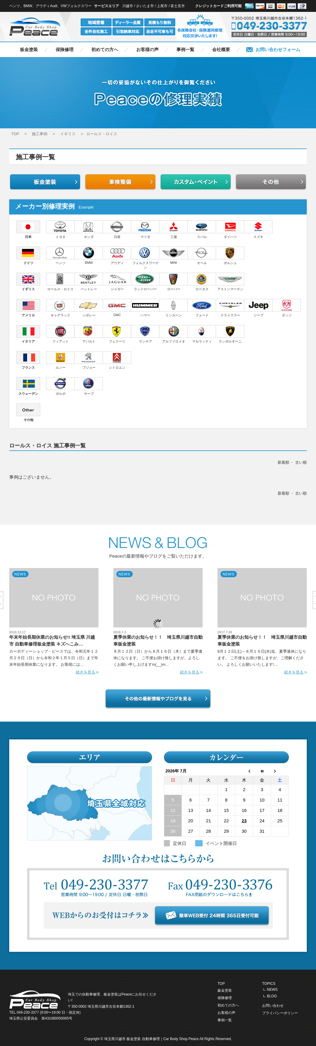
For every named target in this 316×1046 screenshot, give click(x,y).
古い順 (301, 462)
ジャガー (117, 282)
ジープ (258, 308)
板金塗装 (29, 49)
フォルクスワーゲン (145, 258)
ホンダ (89, 229)
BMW (89, 255)
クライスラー (230, 308)
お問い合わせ (273, 1006)
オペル (202, 256)
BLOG (272, 996)
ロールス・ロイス (60, 282)
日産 (117, 229)
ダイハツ (230, 229)
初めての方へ (104, 49)
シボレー (89, 308)
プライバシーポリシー (280, 1013)
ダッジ (287, 308)
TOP (221, 984)
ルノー (60, 360)
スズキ (258, 229)
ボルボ (60, 386)
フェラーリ (117, 334)
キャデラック (60, 308)
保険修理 (64, 49)
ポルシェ (230, 256)
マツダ (145, 229)
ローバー (173, 282)
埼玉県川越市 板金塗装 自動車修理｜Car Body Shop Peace (151, 1039)
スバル (202, 229)
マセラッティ (202, 334)
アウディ (117, 256)
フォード (202, 308)
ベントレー (89, 282)
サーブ (89, 386)
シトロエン (117, 360)
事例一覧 (185, 49)
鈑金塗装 (225, 990)
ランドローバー (145, 282)
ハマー (145, 308)
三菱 (173, 229)
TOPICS (268, 984)
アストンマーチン (230, 282)
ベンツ (60, 256)
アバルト (89, 334)
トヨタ (60, 229)
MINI (173, 255)
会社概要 (221, 49)
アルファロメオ (173, 334)
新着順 (283, 462)
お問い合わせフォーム (278, 49)
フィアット (60, 334)
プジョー (89, 360)
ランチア (145, 334)
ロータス (202, 282)
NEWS (272, 989)
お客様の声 (147, 49)
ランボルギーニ (230, 334)
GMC (117, 308)
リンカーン (173, 308)
